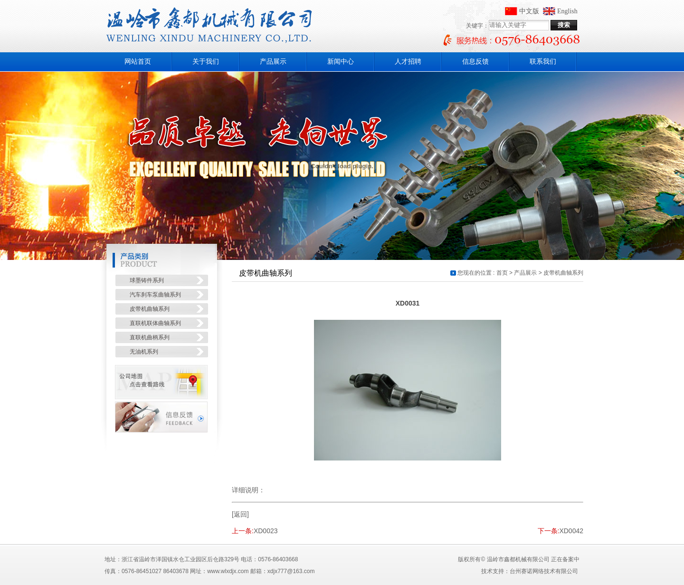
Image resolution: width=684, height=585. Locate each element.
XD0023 (266, 531)
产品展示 (525, 272)
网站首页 (137, 61)
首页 (502, 272)
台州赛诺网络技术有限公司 (544, 571)
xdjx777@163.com (291, 571)
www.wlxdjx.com (227, 571)
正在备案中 (565, 559)
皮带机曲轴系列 (563, 272)
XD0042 (571, 531)
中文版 (529, 11)
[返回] (240, 514)
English (567, 11)
